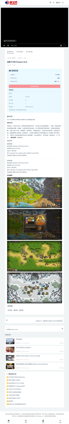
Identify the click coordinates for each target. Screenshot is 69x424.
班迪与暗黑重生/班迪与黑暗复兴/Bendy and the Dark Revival (32, 364)
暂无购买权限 (34, 86)
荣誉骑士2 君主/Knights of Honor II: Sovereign (28, 356)
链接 (21, 310)
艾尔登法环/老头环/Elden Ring (16, 377)
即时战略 (10, 306)
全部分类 (20, 58)
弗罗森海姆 (19, 339)
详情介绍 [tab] (10, 51)
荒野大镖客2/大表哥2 (14, 380)
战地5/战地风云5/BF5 (14, 398)
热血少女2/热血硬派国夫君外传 (17, 404)
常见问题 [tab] (29, 51)
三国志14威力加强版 (13, 395)
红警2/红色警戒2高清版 (14, 392)
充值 (25, 421)
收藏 (10, 310)
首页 (15, 58)
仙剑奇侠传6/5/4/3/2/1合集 (16, 383)
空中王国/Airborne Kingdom (23, 347)
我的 (43, 421)
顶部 (60, 421)
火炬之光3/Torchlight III (14, 389)
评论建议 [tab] (20, 51)
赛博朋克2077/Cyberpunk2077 (16, 386)
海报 (16, 310)
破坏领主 (10, 401)
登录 (58, 2)
